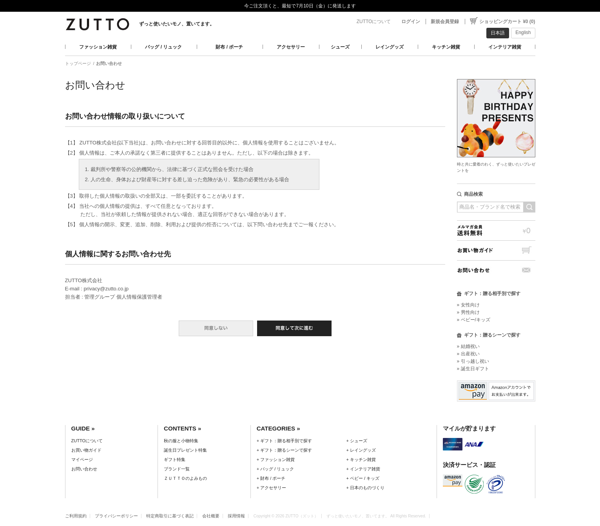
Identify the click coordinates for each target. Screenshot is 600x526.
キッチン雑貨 (446, 47)
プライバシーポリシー (116, 515)
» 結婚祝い (468, 346)
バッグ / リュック (163, 47)
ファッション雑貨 (98, 47)
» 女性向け (468, 305)
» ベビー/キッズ (473, 319)
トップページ (78, 63)
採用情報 (236, 515)
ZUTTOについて (374, 21)
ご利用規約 (76, 515)
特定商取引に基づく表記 (170, 515)
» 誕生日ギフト (473, 368)
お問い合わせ (496, 270)
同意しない (216, 328)
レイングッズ (389, 47)
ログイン (410, 21)
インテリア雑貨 (504, 47)
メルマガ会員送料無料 (496, 230)
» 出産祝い (468, 354)
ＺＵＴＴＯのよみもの (185, 478)
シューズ (340, 47)
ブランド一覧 (177, 469)
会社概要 (210, 515)
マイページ (82, 459)
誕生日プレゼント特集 (185, 450)
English (523, 32)
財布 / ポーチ (229, 47)
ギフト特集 (174, 459)
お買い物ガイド (496, 250)
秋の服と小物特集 (181, 440)
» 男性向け (468, 312)
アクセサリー (291, 47)
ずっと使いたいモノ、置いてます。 (176, 24)
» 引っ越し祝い (473, 361)
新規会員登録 (445, 21)
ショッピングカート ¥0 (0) (507, 21)
